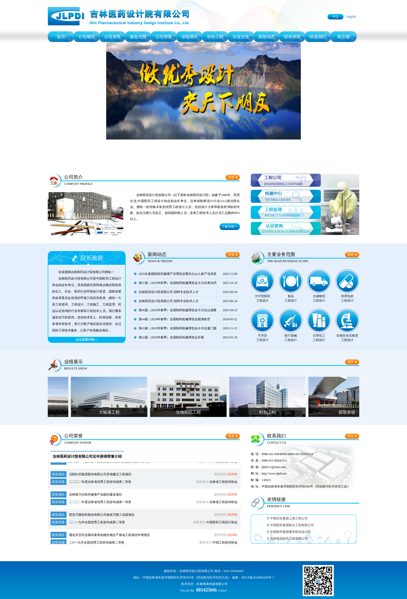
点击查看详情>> (87, 340)
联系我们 (318, 36)
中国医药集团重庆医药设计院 (290, 532)
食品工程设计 (290, 298)
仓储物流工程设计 (319, 298)
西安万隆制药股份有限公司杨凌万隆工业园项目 (92, 515)
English (351, 16)
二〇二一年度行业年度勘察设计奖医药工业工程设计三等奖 (100, 462)
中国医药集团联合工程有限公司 (292, 526)
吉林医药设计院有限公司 (196, 571)
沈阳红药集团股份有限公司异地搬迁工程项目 (91, 475)
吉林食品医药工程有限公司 (289, 539)
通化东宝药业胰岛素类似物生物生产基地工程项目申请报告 (100, 536)
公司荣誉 (163, 36)
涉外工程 (215, 36)
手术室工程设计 (262, 338)
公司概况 (86, 36)
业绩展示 (189, 36)
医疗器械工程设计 (290, 338)
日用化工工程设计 (319, 338)
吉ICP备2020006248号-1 (257, 577)
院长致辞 (91, 258)
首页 (61, 36)
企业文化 (241, 36)
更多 (231, 177)
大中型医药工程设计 (262, 298)
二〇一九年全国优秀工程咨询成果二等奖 (88, 523)
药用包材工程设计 (347, 298)
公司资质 (112, 36)
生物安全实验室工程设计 (347, 338)
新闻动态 (266, 36)
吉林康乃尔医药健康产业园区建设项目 (86, 495)
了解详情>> (230, 226)
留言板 (343, 36)
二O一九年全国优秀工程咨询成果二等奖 (87, 543)
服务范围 (138, 36)
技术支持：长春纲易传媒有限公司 (204, 584)
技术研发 (292, 36)
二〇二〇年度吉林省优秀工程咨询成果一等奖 (91, 503)
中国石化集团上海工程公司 (289, 519)
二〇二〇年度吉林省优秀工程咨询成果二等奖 (91, 482)
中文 (336, 16)
